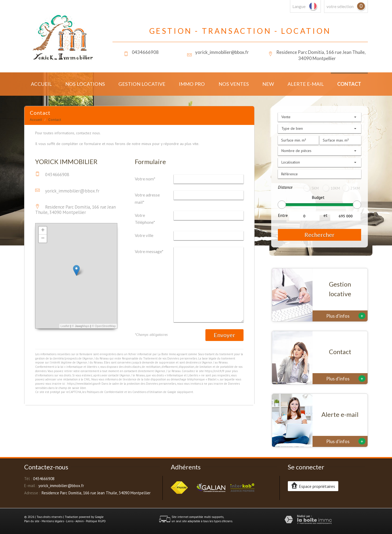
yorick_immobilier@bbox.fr (222, 52)
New (268, 84)
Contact (349, 84)
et (326, 215)
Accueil (41, 84)
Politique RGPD (96, 521)
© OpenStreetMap (104, 326)
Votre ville (144, 235)
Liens (69, 521)
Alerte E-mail (306, 84)
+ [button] (43, 231)
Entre (283, 215)
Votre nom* (145, 178)
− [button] (43, 239)
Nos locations (85, 84)
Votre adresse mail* (147, 198)
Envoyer (224, 335)
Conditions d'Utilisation (147, 392)
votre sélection (340, 6)
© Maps (81, 326)
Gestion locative (141, 84)
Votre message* (149, 251)
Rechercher (319, 234)
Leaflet (65, 326)
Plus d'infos (345, 316)
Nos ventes (234, 84)
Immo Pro (192, 84)
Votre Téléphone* (145, 219)
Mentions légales (53, 521)
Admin (79, 521)
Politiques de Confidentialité (105, 392)
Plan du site (31, 521)
